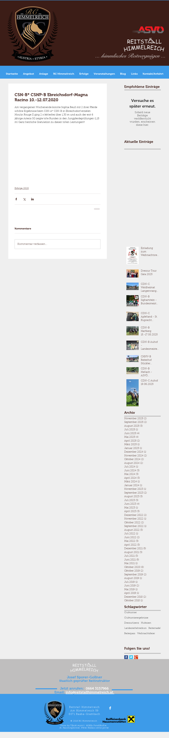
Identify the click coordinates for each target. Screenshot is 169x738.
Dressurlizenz (131, 623)
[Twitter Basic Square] (131, 657)
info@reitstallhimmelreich (87, 692)
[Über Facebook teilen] (16, 199)
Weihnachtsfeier (146, 633)
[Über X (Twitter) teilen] (24, 199)
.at (111, 692)
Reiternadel (154, 628)
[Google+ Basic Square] (136, 657)
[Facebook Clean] (110, 708)
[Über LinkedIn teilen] (32, 199)
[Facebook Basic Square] (126, 657)
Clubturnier (130, 612)
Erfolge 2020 (22, 188)
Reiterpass (129, 633)
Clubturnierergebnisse (136, 618)
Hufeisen (146, 623)
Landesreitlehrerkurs (135, 628)
